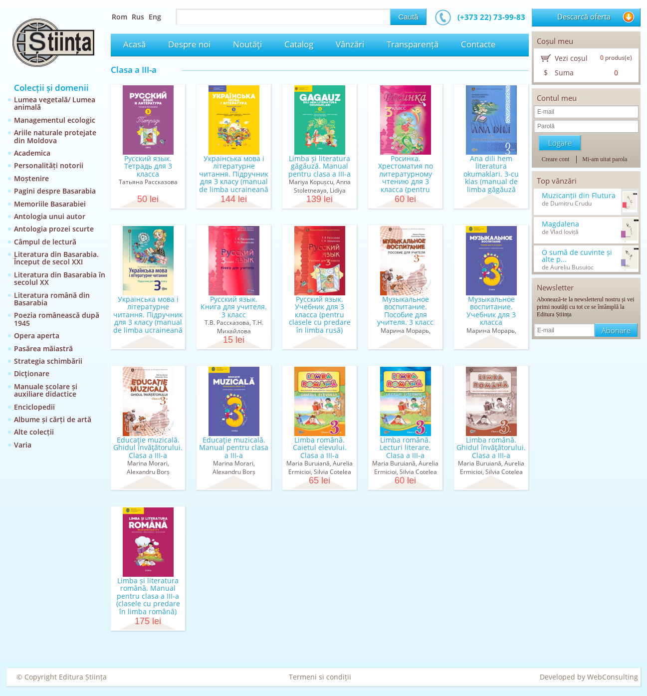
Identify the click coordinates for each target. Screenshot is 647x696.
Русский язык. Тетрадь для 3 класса (148, 166)
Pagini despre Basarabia (55, 191)
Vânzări (350, 44)
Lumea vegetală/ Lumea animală (54, 103)
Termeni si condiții (320, 677)
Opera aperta (36, 335)
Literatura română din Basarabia (52, 298)
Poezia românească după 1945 (56, 318)
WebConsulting (612, 677)
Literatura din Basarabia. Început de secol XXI (56, 257)
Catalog (298, 44)
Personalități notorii (48, 165)
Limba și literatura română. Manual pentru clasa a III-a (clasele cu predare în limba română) (148, 596)
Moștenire (31, 178)
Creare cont (556, 159)
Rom (119, 16)
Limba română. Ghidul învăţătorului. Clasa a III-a (491, 447)
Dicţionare (31, 373)
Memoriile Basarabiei (50, 204)
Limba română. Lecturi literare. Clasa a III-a (405, 447)
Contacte (478, 44)
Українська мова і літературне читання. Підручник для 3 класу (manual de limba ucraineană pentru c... (233, 178)
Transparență (412, 44)
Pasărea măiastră (43, 348)
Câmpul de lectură (45, 241)
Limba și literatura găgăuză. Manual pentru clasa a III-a (319, 166)
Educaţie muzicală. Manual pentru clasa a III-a (233, 447)
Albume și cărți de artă (52, 419)
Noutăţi (247, 44)
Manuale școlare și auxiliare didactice (45, 390)
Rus (138, 16)
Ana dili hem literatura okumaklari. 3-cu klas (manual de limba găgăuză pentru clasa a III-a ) (491, 178)
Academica (32, 153)
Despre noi (189, 44)
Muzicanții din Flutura (579, 195)
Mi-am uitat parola (604, 159)
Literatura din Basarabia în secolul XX (59, 278)
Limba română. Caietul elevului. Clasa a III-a (320, 447)
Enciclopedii (34, 407)
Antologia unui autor (49, 216)
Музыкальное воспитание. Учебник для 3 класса (491, 310)
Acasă (134, 44)
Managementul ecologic (54, 120)
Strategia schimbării (48, 361)
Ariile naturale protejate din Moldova (55, 136)
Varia (22, 445)
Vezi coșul (571, 58)
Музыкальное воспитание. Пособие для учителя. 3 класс (405, 310)
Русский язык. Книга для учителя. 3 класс (234, 306)
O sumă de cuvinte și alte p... (577, 256)
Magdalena (560, 224)
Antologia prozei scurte (54, 228)
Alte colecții (34, 432)
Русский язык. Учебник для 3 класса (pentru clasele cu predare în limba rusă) (320, 314)
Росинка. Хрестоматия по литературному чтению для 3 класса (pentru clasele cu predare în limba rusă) (405, 181)
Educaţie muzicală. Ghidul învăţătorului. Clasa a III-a (148, 447)
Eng (155, 16)
